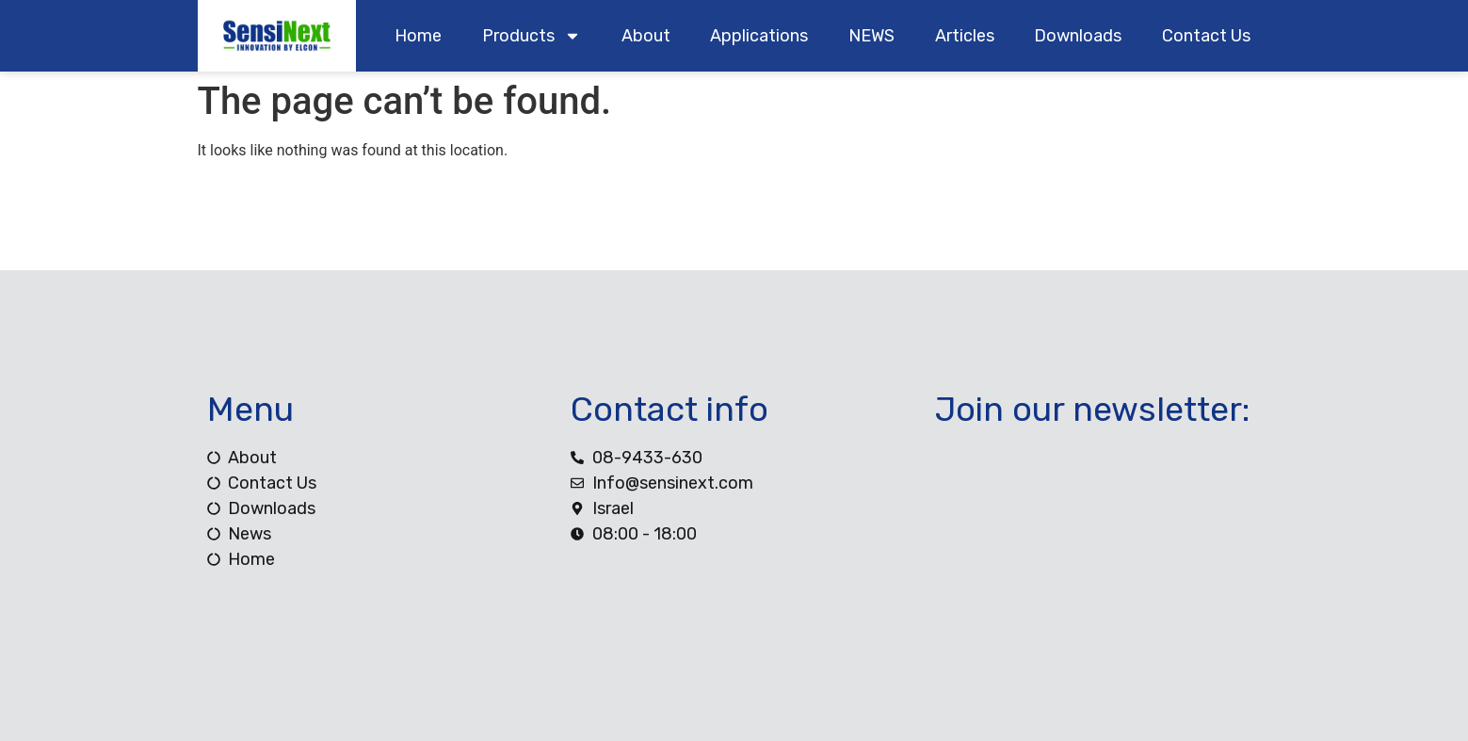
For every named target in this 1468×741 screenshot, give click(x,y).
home (418, 35)
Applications (759, 35)
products (531, 36)
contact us (1206, 35)
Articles (964, 35)
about (645, 35)
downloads (1077, 35)
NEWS (871, 35)
